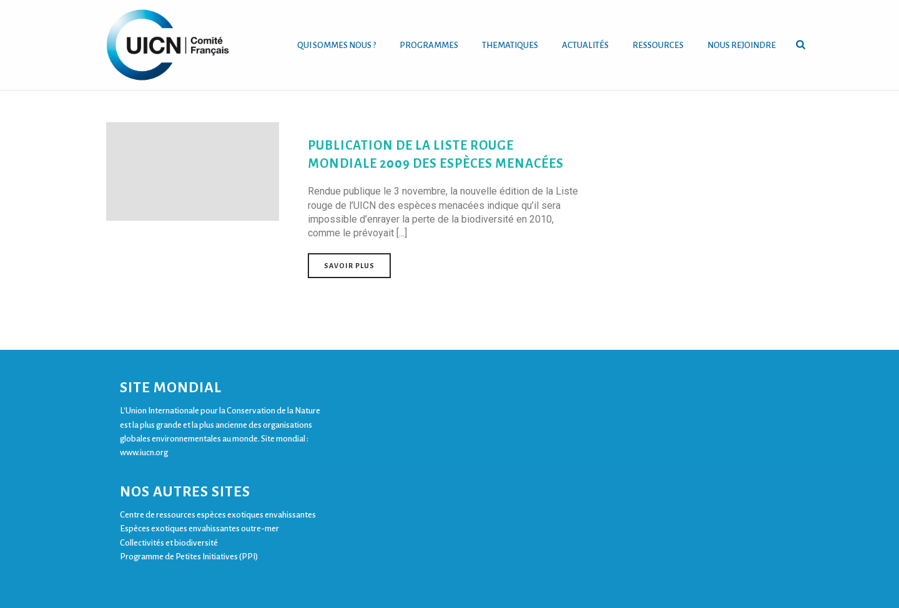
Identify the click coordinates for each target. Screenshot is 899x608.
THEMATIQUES (510, 45)
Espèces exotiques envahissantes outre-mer (199, 528)
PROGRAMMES (429, 45)
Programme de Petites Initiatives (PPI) (189, 556)
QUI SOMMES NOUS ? (336, 45)
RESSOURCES (658, 45)
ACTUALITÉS (585, 45)
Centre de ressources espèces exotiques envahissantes (218, 514)
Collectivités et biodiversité (169, 543)
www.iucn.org (144, 452)
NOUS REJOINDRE (741, 45)
